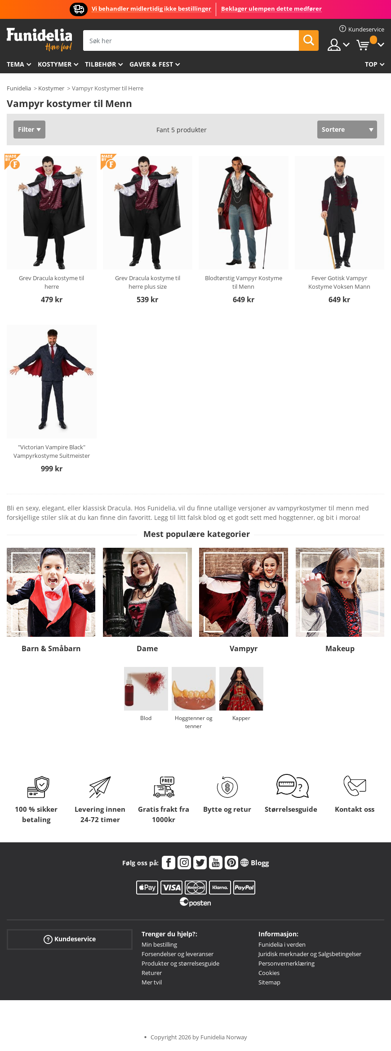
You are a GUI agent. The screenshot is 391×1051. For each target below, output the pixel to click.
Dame (147, 648)
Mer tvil (152, 982)
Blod (145, 718)
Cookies (269, 973)
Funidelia (19, 88)
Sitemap (269, 982)
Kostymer (54, 64)
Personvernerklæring (286, 963)
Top (371, 64)
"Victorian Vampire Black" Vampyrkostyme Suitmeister (51, 451)
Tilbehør (100, 64)
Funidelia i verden (282, 944)
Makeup (340, 648)
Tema (15, 64)
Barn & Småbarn (51, 648)
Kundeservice (70, 939)
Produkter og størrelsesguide (180, 963)
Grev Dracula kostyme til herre (51, 282)
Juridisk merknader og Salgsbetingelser (309, 954)
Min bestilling (159, 944)
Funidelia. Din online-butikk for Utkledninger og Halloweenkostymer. (39, 40)
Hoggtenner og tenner (194, 722)
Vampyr (244, 648)
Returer (152, 973)
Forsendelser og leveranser (177, 954)
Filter (26, 129)
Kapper (241, 718)
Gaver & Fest (151, 64)
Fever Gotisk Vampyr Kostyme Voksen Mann (339, 282)
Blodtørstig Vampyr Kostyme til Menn (243, 282)
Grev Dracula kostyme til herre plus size (147, 282)
